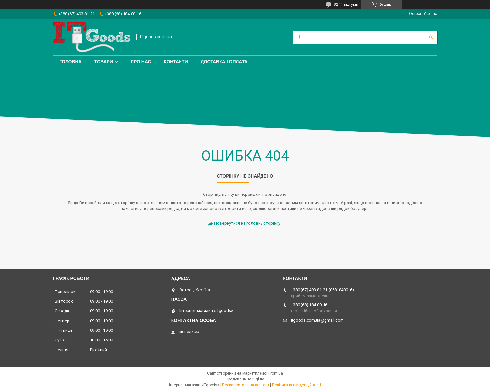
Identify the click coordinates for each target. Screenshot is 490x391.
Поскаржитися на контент (245, 385)
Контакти (176, 61)
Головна (71, 61)
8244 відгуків (346, 4)
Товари (103, 61)
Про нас (141, 61)
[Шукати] (430, 37)
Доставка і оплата (224, 61)
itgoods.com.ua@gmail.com (317, 320)
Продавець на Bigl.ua (245, 379)
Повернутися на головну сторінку (247, 223)
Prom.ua (275, 373)
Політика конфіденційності (296, 385)
